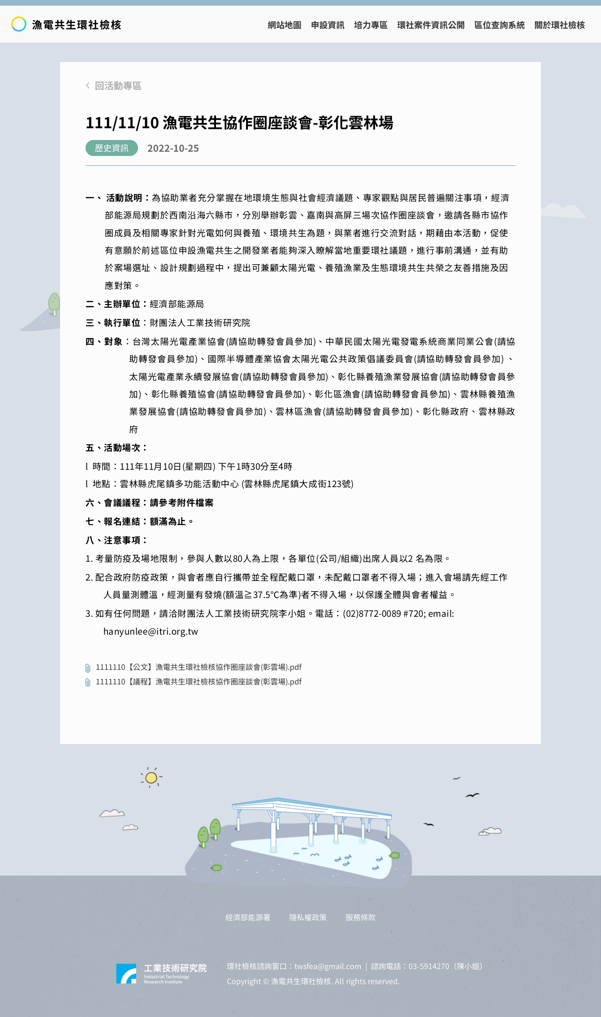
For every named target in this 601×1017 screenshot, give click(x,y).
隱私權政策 (308, 917)
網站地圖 (284, 24)
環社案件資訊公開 (431, 24)
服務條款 (361, 917)
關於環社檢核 (559, 24)
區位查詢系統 (499, 24)
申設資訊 (328, 24)
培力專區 (371, 24)
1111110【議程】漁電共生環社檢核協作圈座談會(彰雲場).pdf (198, 681)
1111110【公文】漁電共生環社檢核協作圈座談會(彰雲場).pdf (198, 666)
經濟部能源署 (247, 917)
